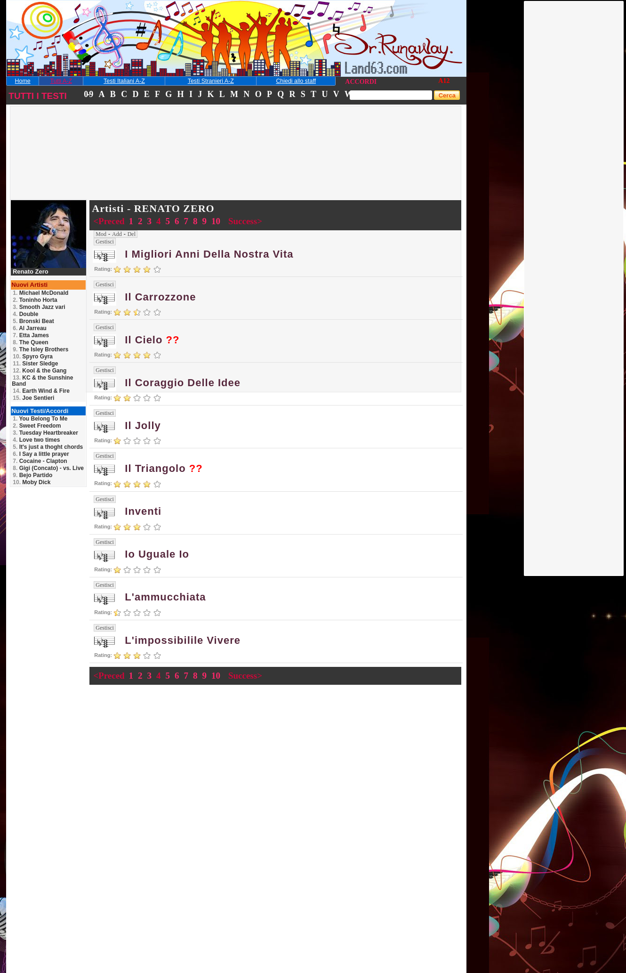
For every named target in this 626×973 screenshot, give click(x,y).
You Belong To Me (40, 418)
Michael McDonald (40, 293)
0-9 (88, 94)
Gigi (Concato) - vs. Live (48, 468)
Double (25, 314)
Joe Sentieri (33, 398)
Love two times (36, 440)
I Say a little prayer (41, 454)
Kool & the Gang (39, 370)
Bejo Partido (32, 475)
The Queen (30, 342)
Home (23, 81)
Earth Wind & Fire (41, 391)
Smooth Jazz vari (39, 307)
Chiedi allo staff (296, 81)
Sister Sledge (35, 363)
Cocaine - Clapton (40, 461)
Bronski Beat (33, 321)
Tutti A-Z (61, 81)
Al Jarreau (30, 328)
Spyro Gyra (33, 356)
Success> (245, 221)
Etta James (31, 335)
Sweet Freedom (37, 425)
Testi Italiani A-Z (124, 81)
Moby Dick (31, 482)
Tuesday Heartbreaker (45, 433)
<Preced (110, 221)
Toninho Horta (35, 300)
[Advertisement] (574, 142)
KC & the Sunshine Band (42, 380)
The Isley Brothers (40, 349)
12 (446, 80)
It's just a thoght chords (48, 447)
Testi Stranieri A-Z (211, 81)
